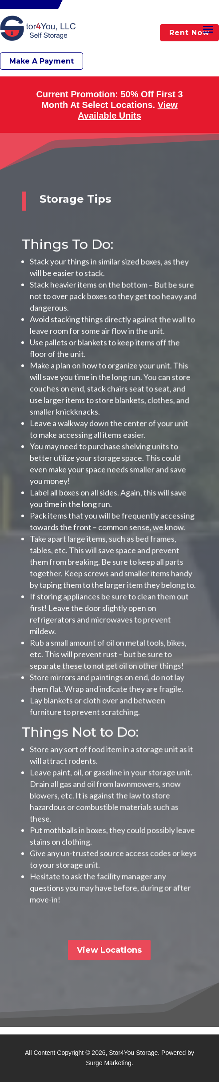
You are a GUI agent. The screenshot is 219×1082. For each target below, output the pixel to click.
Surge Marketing (108, 1062)
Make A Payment (41, 61)
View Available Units (128, 110)
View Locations (109, 941)
